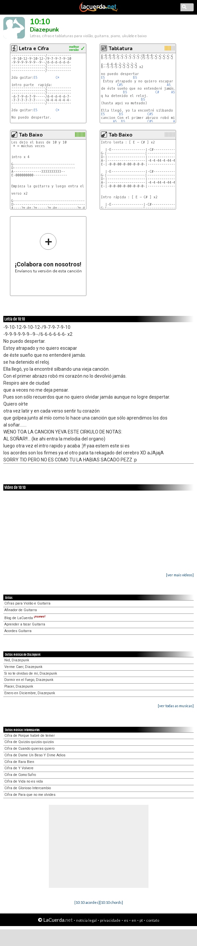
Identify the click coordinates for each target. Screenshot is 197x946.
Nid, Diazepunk (16, 660)
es (126, 920)
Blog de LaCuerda (25, 618)
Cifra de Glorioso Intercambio (27, 788)
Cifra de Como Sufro (20, 775)
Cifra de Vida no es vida (23, 781)
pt (141, 920)
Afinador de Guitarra (20, 610)
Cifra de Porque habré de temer (29, 735)
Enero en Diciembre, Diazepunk (29, 693)
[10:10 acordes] (87, 902)
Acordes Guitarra (18, 631)
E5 (36, 77)
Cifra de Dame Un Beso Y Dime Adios (34, 755)
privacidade (110, 920)
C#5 (120, 85)
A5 (169, 85)
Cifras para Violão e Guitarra (27, 603)
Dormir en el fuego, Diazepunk (28, 680)
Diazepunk (44, 30)
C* (57, 77)
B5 (135, 77)
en (134, 920)
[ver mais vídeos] (180, 575)
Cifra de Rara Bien (19, 762)
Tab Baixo (31, 135)
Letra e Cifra (34, 48)
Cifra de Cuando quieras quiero (29, 748)
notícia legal (86, 920)
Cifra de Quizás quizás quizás (29, 742)
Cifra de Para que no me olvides (29, 795)
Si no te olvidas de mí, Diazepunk (30, 673)
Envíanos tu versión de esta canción (48, 253)
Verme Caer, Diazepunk (23, 667)
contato (152, 920)
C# (157, 92)
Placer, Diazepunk (18, 686)
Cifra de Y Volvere (19, 768)
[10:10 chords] (111, 902)
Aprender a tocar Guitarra (24, 624)
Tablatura (121, 48)
